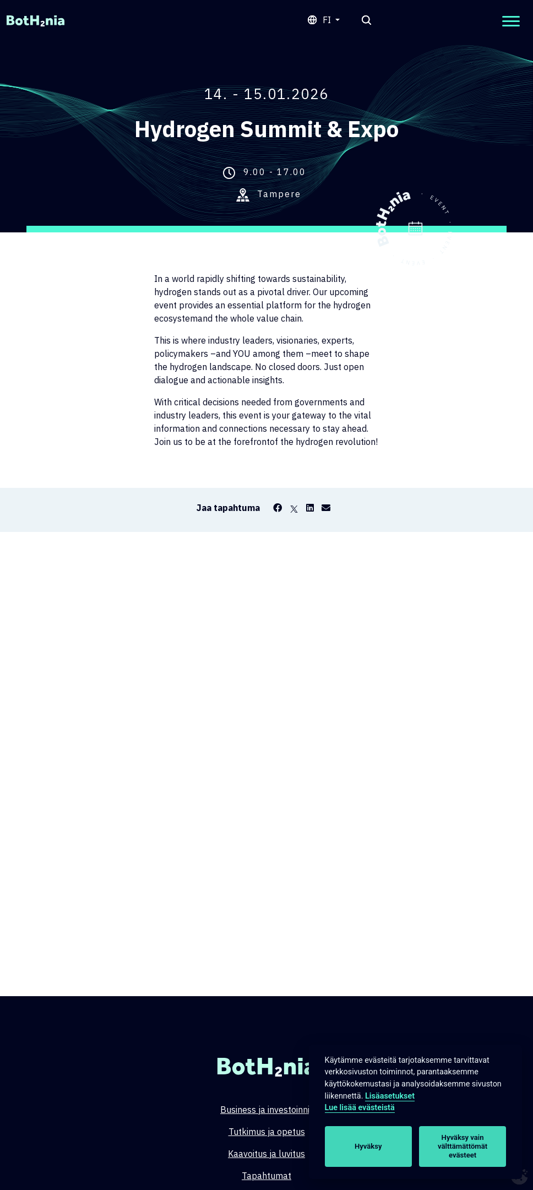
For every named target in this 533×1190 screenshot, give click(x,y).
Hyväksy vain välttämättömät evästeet (462, 1146)
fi (328, 19)
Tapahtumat (266, 1175)
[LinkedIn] (310, 507)
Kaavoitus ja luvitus (266, 1153)
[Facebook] (277, 507)
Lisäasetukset (390, 1096)
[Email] (326, 507)
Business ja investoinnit (266, 1109)
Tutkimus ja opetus (267, 1131)
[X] (294, 507)
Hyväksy (368, 1146)
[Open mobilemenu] (511, 21)
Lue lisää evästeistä (360, 1107)
